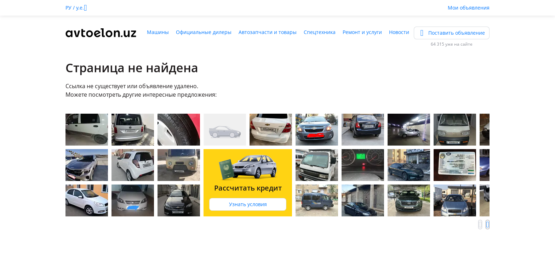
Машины (158, 32)
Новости (399, 32)
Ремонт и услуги (362, 32)
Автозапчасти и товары (268, 32)
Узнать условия (248, 204)
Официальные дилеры (203, 32)
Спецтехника (320, 32)
